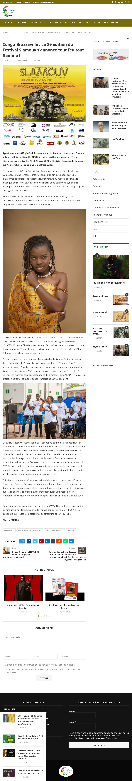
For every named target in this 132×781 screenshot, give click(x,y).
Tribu (95, 229)
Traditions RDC (100, 221)
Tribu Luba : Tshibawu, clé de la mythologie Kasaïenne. (119, 110)
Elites (97, 22)
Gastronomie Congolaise (105, 193)
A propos (21, 22)
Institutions (37, 22)
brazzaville (9, 530)
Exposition (98, 186)
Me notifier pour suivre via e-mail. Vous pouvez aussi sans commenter (43, 671)
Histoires (54, 22)
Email (72, 722)
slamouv (71, 530)
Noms (72, 711)
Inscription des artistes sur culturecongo (35, 2)
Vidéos (96, 236)
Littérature (98, 200)
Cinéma (96, 172)
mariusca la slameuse (54, 530)
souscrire (71, 670)
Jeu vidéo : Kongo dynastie (109, 282)
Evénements (99, 179)
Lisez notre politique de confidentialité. (97, 738)
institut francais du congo (29, 530)
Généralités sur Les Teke (118, 156)
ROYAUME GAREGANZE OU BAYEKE (100, 331)
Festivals (70, 22)
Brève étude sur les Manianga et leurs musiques (119, 125)
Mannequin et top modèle (106, 207)
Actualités (7, 2)
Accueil (8, 22)
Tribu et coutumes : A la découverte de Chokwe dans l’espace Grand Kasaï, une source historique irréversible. (120, 87)
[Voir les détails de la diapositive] (111, 54)
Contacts (10, 30)
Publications (111, 22)
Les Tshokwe (117, 139)
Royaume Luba (100, 346)
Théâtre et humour (102, 214)
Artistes (83, 22)
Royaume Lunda (100, 312)
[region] (111, 54)
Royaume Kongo (100, 296)
